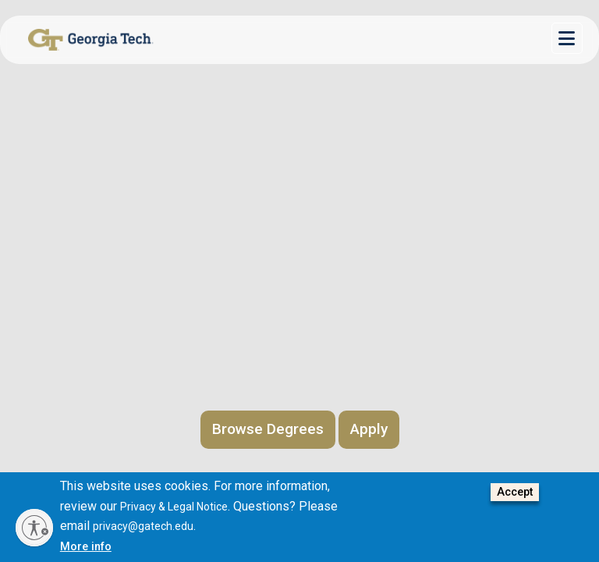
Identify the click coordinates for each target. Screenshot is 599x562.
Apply (369, 429)
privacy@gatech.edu (143, 526)
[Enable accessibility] (34, 527)
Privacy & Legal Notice (174, 506)
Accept (515, 492)
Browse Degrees (268, 429)
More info (86, 546)
